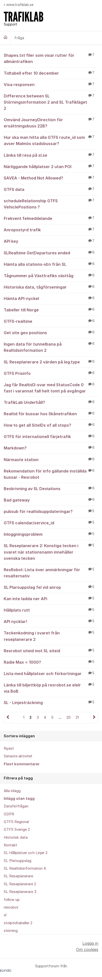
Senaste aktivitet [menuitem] (18, 756)
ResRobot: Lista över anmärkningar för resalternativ (51, 572)
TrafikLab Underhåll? (51, 402)
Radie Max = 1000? (51, 662)
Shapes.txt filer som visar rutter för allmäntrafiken (51, 58)
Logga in (90, 943)
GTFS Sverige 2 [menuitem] (17, 829)
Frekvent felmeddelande (51, 218)
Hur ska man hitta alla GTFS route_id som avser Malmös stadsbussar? (51, 140)
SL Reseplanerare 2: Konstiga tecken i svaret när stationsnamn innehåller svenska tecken (51, 552)
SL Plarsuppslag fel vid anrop (51, 587)
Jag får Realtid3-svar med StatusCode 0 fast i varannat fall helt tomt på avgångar (51, 387)
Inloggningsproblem (51, 534)
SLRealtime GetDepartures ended (51, 252)
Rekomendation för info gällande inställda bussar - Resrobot (51, 474)
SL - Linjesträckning (51, 702)
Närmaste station (51, 459)
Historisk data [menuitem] (16, 837)
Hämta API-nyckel (51, 298)
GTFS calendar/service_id (51, 522)
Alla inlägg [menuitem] (12, 791)
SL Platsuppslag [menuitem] (17, 861)
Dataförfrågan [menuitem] (16, 806)
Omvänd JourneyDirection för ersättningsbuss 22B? (51, 122)
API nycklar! (51, 621)
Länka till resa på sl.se (51, 155)
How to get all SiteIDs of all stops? (51, 425)
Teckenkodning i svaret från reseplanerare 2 (51, 636)
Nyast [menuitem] (9, 748)
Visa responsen (51, 84)
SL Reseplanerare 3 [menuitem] (20, 891)
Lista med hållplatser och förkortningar (51, 673)
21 (77, 717)
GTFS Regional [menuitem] (16, 822)
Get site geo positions (51, 332)
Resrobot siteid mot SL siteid (51, 650)
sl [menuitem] (5, 915)
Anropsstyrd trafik (51, 229)
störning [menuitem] (11, 930)
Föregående (8, 717)
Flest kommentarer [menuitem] (22, 764)
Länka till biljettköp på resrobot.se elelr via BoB (51, 688)
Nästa (94, 717)
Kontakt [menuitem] (10, 845)
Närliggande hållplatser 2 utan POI (51, 166)
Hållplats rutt (51, 610)
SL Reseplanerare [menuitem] (18, 876)
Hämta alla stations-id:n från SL (51, 264)
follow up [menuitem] (12, 899)
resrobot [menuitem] (11, 907)
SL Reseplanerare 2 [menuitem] (20, 884)
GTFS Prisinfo (51, 373)
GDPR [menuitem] (9, 814)
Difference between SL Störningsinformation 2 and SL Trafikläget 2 (51, 102)
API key (51, 241)
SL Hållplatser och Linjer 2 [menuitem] (26, 853)
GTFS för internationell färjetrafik (51, 436)
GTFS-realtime (51, 321)
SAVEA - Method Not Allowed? (51, 177)
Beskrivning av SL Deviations (51, 488)
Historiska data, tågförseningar (51, 287)
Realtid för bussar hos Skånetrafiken (51, 413)
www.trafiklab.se (18, 4)
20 (68, 717)
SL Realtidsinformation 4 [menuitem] (25, 868)
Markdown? (51, 447)
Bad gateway (51, 500)
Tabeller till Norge (51, 309)
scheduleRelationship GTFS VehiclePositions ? (51, 203)
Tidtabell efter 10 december (51, 73)
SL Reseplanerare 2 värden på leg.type (51, 361)
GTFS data (51, 189)
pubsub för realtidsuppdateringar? (51, 511)
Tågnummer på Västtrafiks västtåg (51, 275)
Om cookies (87, 949)
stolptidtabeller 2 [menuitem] (18, 923)
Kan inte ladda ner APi (51, 598)
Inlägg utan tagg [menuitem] (19, 798)
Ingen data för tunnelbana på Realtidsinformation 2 (51, 347)
